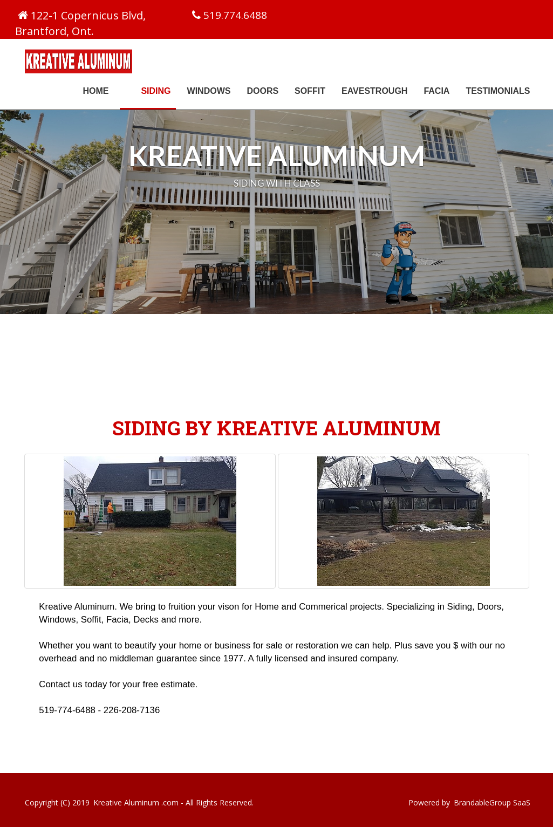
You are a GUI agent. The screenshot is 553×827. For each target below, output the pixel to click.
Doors (262, 90)
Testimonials (498, 90)
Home (95, 90)
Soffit (310, 90)
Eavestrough (374, 90)
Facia (436, 90)
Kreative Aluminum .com (136, 802)
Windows (209, 90)
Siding (160, 90)
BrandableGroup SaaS (492, 802)
